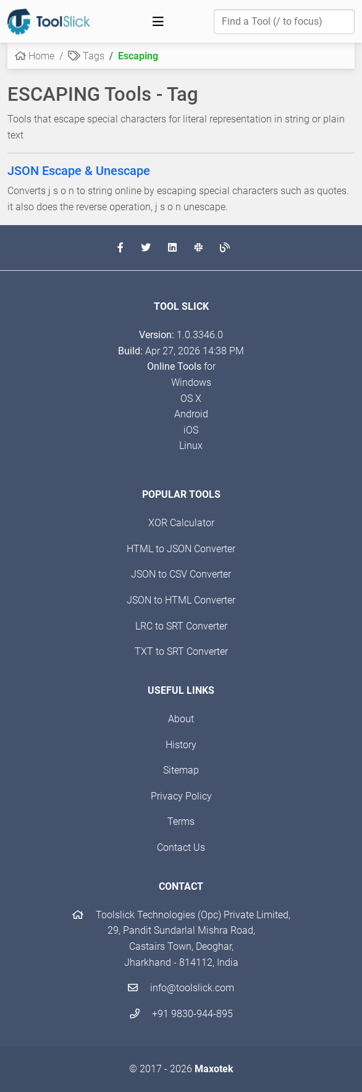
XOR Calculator (181, 523)
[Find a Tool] (284, 21)
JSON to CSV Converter (181, 574)
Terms (181, 821)
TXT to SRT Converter (181, 651)
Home (34, 56)
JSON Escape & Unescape (78, 170)
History (181, 745)
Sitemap (181, 770)
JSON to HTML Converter (181, 600)
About (181, 719)
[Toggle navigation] (158, 21)
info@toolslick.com (181, 988)
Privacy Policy (181, 796)
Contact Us (181, 847)
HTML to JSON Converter (181, 549)
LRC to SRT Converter (181, 626)
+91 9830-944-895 (181, 1014)
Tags (86, 56)
